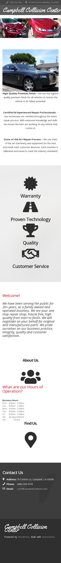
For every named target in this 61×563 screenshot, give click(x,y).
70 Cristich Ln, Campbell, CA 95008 (42, 2)
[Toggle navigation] (53, 11)
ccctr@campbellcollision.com (32, 488)
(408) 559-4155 (14, 2)
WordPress (24, 536)
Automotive (48, 536)
